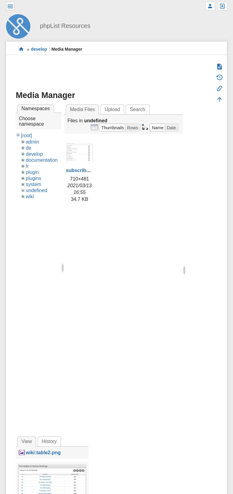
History (49, 441)
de (28, 148)
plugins (33, 178)
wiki (30, 196)
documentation (42, 160)
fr (27, 166)
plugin (32, 172)
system (33, 184)
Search (137, 109)
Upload (112, 109)
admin (32, 141)
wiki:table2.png (43, 452)
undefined (36, 190)
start (21, 49)
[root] (26, 135)
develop (39, 49)
